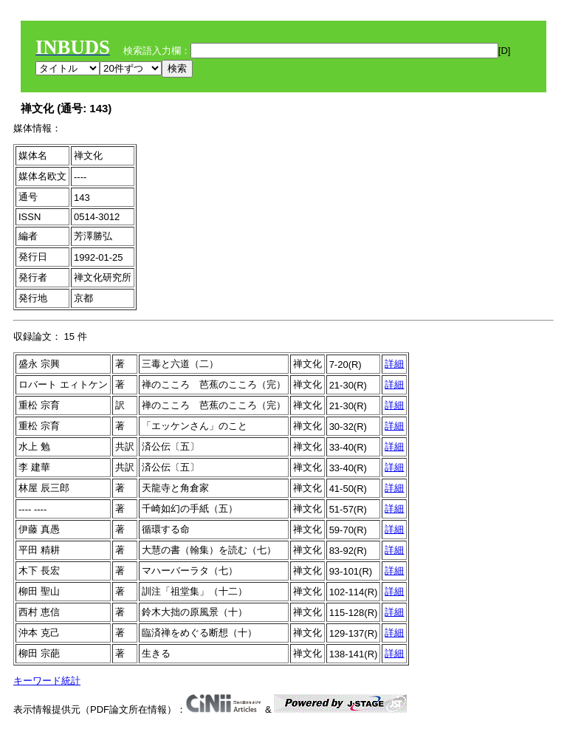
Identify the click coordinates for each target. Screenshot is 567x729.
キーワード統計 (46, 680)
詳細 (394, 363)
